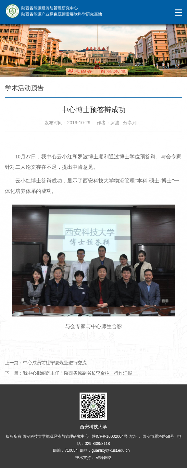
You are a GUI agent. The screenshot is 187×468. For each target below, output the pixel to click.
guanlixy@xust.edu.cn (111, 450)
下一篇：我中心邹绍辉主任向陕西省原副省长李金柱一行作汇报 (68, 373)
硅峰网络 (103, 457)
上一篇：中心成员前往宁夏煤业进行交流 (46, 362)
